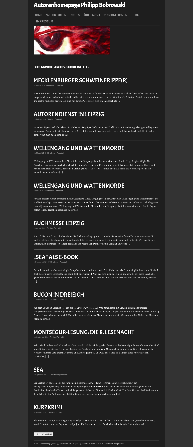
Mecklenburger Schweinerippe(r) (81, 80)
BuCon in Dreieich (59, 295)
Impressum (44, 21)
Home (38, 15)
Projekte (51, 412)
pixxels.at (121, 444)
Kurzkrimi (48, 407)
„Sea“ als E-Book (56, 257)
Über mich (92, 15)
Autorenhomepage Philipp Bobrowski (79, 5)
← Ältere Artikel (43, 434)
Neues (75, 15)
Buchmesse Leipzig (59, 223)
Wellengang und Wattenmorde (79, 148)
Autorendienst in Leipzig (69, 114)
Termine (50, 119)
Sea (38, 370)
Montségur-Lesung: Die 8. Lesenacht (84, 332)
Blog (135, 15)
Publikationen (115, 15)
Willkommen (56, 15)
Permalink (59, 85)
